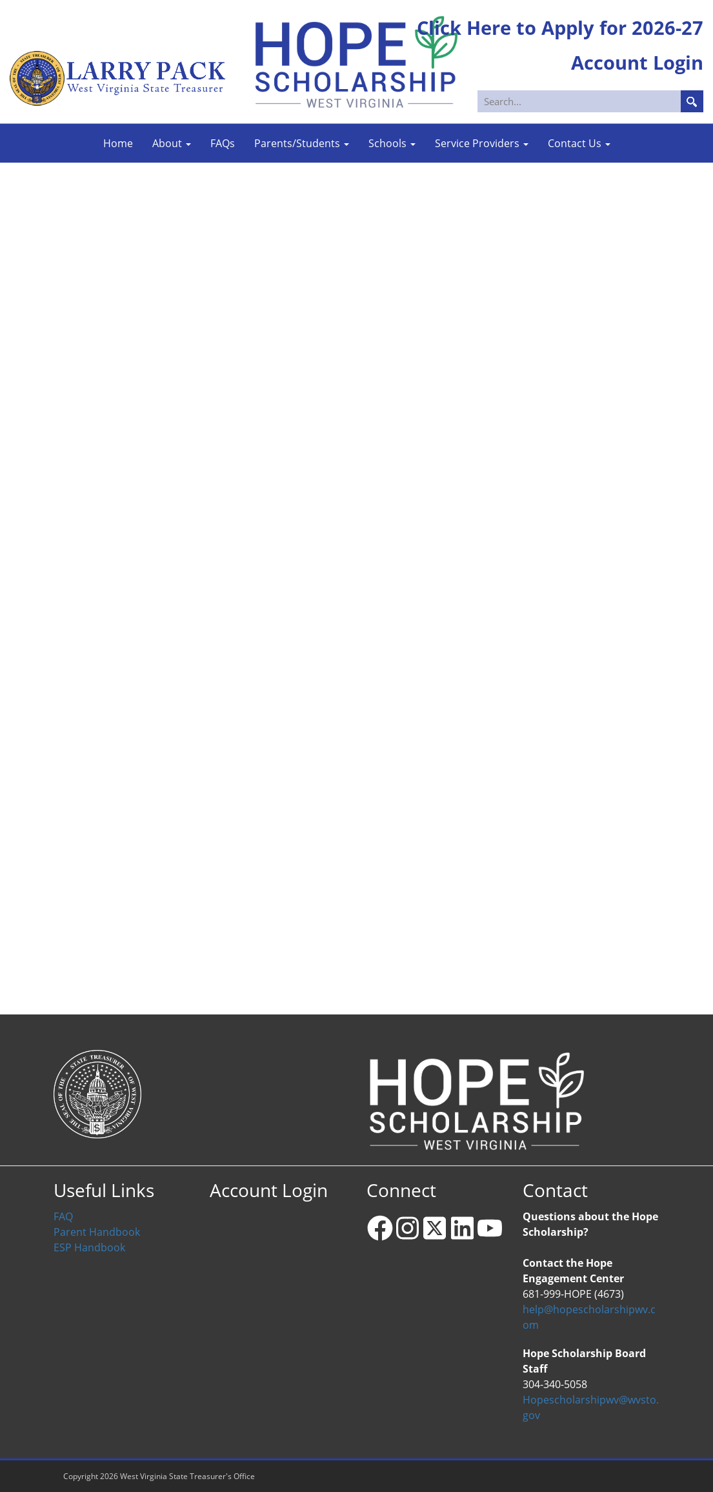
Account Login (269, 1190)
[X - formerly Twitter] (435, 1228)
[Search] (591, 101)
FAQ (63, 1216)
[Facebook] (380, 1228)
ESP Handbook (89, 1247)
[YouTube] (490, 1228)
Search (692, 101)
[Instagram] (407, 1228)
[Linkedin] (462, 1228)
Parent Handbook (97, 1232)
